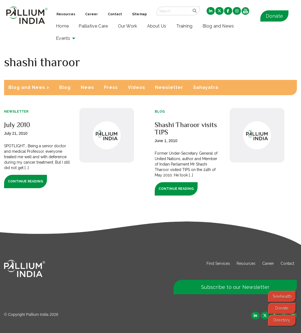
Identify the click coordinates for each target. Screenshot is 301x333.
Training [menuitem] (184, 26)
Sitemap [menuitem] (139, 14)
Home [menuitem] (62, 26)
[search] (194, 11)
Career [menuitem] (91, 14)
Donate (274, 16)
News (87, 87)
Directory (281, 320)
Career (268, 263)
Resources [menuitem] (65, 14)
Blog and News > (28, 87)
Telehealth (281, 296)
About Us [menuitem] (156, 26)
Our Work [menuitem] (127, 26)
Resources (246, 263)
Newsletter (169, 87)
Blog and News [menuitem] (218, 26)
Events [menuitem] (63, 38)
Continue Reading (25, 181)
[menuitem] (211, 11)
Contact (287, 263)
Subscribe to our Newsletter (235, 287)
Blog (65, 87)
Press (111, 87)
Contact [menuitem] (115, 14)
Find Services (218, 263)
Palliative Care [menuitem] (93, 26)
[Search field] (173, 11)
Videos (136, 87)
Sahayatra (205, 87)
